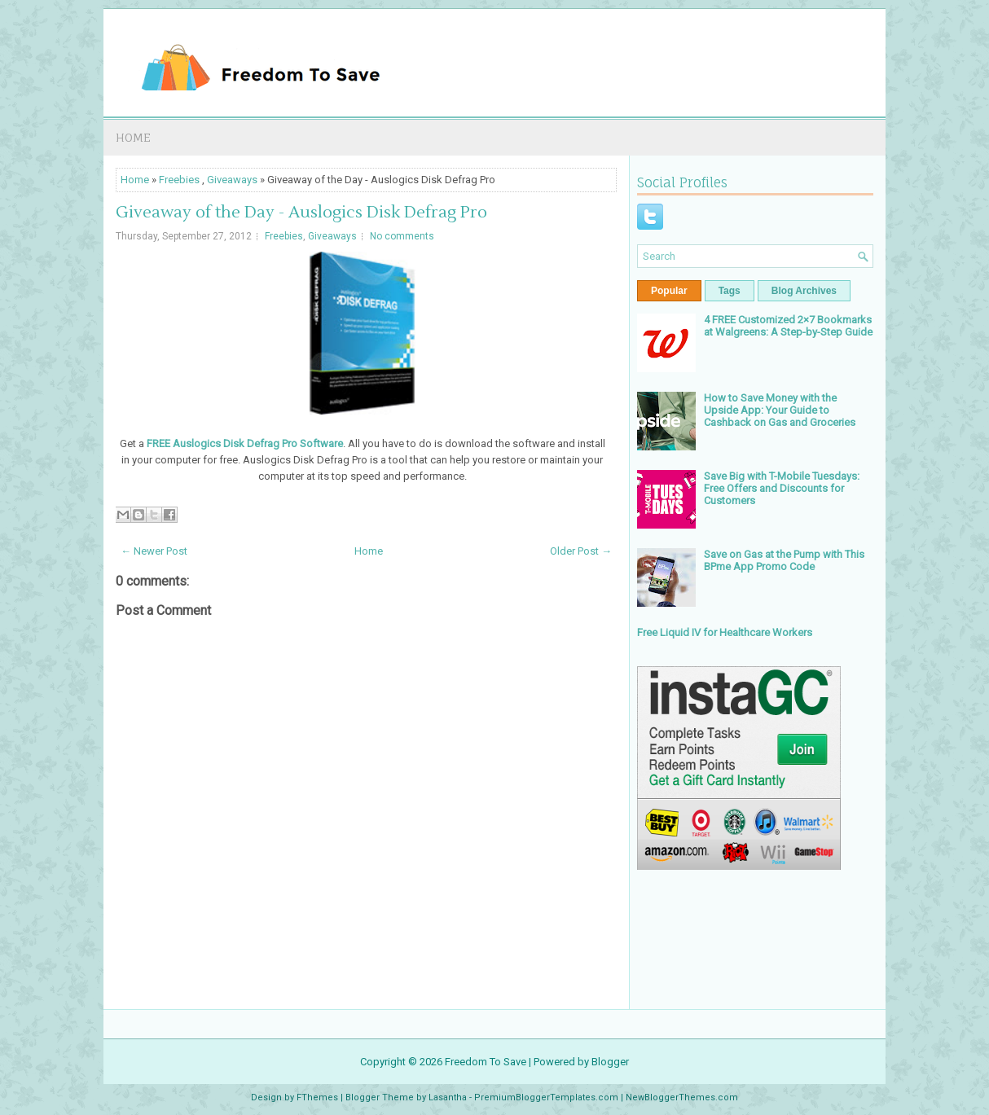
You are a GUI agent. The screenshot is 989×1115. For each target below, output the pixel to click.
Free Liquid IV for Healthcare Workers (724, 632)
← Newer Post (154, 551)
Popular (669, 290)
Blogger (610, 1062)
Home (133, 137)
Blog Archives (804, 290)
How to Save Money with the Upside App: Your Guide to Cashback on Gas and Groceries (779, 410)
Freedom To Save (485, 1062)
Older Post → (581, 551)
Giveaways (232, 179)
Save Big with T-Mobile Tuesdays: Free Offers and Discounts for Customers (781, 488)
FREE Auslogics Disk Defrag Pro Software (245, 443)
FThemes (317, 1097)
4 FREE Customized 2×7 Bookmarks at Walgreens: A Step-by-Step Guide (788, 326)
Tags (730, 290)
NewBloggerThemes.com (682, 1097)
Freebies (179, 179)
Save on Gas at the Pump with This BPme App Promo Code (784, 560)
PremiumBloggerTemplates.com (546, 1097)
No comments (402, 236)
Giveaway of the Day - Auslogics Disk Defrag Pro (301, 212)
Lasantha (448, 1097)
